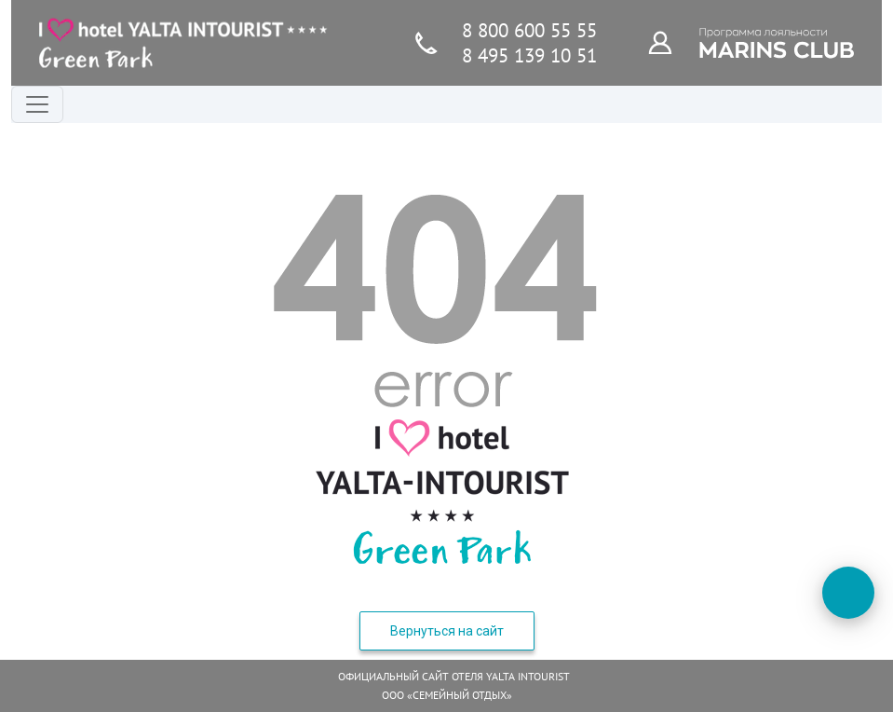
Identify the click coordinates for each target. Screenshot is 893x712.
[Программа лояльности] (670, 42)
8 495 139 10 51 (529, 55)
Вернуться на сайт (447, 630)
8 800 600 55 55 (529, 30)
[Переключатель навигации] (37, 104)
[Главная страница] (183, 43)
